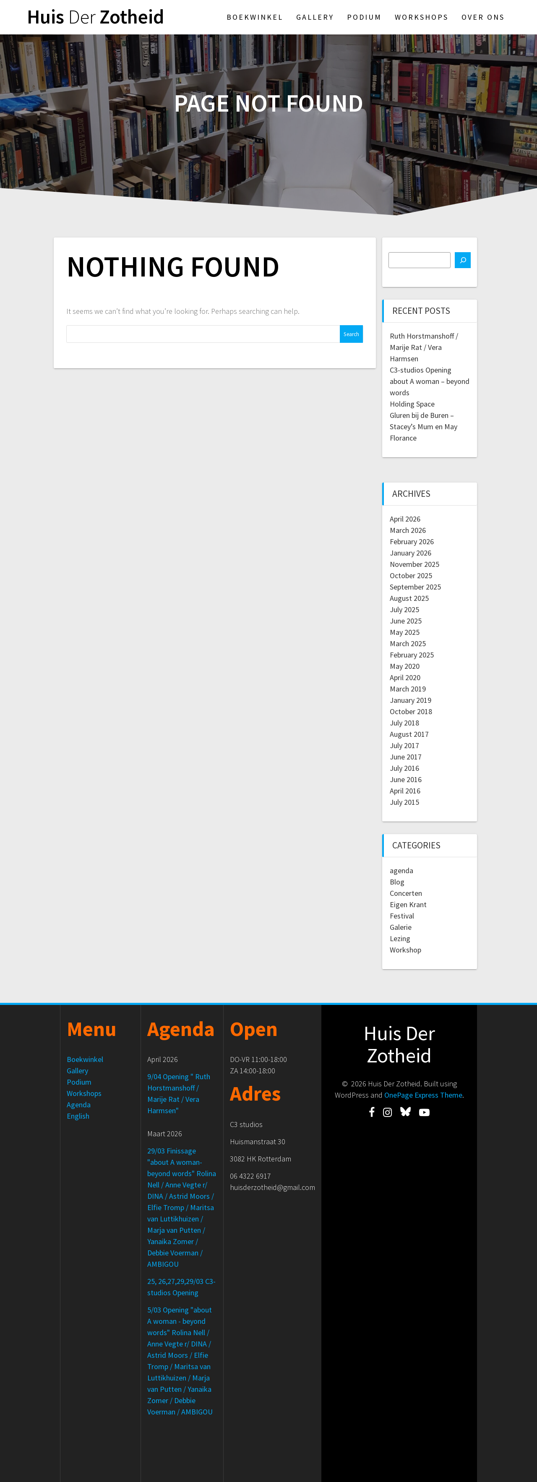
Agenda (79, 1104)
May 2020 (405, 666)
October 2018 (411, 711)
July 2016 (404, 768)
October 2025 (411, 575)
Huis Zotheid (95, 17)
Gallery (315, 17)
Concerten (406, 893)
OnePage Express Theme (423, 1095)
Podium (364, 17)
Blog (397, 882)
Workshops (421, 17)
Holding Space (412, 404)
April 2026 (405, 519)
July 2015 (404, 802)
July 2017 (404, 745)
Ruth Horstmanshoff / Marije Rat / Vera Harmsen (424, 347)
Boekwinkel (255, 17)
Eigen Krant (408, 904)
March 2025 (408, 643)
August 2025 (409, 598)
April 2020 (405, 677)
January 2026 (410, 553)
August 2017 (409, 734)
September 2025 (415, 587)
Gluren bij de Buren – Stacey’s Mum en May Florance (423, 426)
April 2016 (405, 791)
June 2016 (406, 779)
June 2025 (406, 621)
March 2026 (408, 530)
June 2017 (406, 757)
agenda (401, 870)
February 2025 (412, 655)
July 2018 (404, 723)
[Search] (463, 260)
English (78, 1116)
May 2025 (405, 632)
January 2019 (410, 700)
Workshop (405, 950)
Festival (402, 916)
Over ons (483, 17)
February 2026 (412, 541)
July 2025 (404, 609)
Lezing (400, 938)
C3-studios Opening (420, 370)
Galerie (401, 927)
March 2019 (408, 689)
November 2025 (414, 564)
